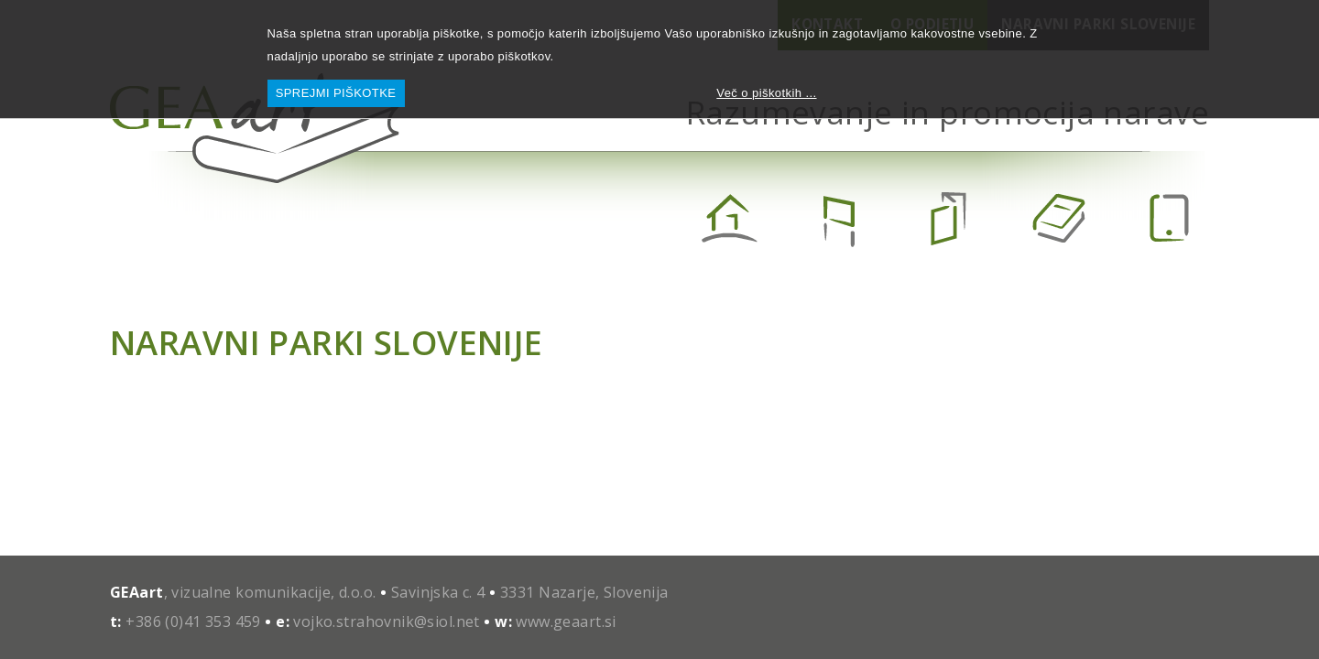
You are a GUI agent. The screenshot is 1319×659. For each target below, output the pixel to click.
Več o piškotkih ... (766, 93)
